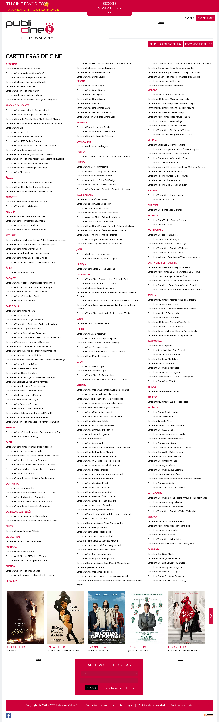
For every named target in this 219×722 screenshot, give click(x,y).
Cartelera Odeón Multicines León (93, 323)
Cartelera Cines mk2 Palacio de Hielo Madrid (98, 460)
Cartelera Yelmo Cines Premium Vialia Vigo (168, 248)
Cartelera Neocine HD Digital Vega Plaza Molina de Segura (176, 166)
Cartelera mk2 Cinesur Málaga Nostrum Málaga (171, 107)
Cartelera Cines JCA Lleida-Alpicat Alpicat (96, 338)
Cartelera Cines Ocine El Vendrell (164, 354)
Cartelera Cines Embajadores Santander (25, 497)
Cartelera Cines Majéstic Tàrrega (93, 355)
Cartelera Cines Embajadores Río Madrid (97, 456)
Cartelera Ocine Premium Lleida (92, 347)
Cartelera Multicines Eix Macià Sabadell (24, 390)
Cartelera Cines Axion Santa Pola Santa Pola (27, 163)
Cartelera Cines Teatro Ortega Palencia (167, 220)
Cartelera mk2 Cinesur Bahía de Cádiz (24, 451)
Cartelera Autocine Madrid (89, 438)
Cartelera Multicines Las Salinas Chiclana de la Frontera (32, 455)
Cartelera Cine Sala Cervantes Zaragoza (167, 562)
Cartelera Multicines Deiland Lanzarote (96, 287)
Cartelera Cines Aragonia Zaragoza (165, 567)
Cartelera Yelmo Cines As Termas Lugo (96, 375)
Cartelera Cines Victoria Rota (20, 473)
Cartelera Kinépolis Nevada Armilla (93, 127)
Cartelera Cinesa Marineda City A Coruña (25, 73)
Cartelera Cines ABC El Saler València (165, 451)
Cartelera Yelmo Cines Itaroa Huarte (166, 195)
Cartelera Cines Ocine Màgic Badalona (24, 319)
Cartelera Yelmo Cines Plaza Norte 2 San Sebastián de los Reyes (179, 63)
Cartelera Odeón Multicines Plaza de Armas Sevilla (172, 330)
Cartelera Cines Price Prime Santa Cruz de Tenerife (173, 285)
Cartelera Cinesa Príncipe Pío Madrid (94, 505)
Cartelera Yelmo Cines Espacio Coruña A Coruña (29, 77)
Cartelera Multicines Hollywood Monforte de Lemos (102, 379)
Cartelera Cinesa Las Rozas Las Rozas (95, 425)
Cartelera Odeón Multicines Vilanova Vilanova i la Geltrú (32, 421)
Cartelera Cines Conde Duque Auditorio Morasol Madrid (104, 447)
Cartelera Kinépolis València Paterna (165, 438)
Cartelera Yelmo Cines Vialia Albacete (24, 206)
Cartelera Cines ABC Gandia (161, 429)
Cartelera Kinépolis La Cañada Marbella (167, 125)
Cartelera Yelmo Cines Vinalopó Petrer (24, 149)
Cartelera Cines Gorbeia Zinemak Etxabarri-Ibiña (29, 182)
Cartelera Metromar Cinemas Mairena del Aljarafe (172, 308)
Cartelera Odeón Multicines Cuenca (23, 570)
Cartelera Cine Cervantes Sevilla (163, 317)
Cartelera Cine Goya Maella (161, 553)
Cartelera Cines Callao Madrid (91, 443)
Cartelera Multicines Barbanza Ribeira (24, 95)
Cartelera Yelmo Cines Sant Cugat (22, 399)
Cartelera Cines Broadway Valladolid (165, 502)
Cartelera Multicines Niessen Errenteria (96, 67)
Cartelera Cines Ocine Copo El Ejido (23, 225)
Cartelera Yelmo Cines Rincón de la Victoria (169, 130)
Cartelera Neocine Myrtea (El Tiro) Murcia (168, 175)
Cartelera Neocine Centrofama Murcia (166, 171)
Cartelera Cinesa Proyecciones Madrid (95, 509)
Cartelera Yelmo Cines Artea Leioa (164, 539)
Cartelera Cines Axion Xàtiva (161, 483)
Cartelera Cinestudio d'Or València (164, 474)
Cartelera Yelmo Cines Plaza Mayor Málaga (169, 116)
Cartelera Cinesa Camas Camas (163, 304)
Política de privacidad (151, 705)
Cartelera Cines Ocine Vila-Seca (163, 381)
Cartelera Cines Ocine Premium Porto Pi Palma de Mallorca (105, 225)
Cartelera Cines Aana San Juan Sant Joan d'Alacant (29, 154)
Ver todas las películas (120, 688)
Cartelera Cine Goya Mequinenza (164, 558)
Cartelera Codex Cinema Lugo (91, 370)
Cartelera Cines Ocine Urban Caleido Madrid (98, 465)
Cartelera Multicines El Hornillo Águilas (166, 144)
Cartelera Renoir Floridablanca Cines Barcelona (28, 346)
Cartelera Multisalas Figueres (91, 94)
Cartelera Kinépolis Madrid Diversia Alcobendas (100, 398)
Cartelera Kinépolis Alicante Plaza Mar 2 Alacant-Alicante (33, 118)
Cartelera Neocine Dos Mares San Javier (167, 184)
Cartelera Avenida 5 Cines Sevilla (163, 313)
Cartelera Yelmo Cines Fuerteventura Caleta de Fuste (103, 279)
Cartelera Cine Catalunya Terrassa (22, 404)
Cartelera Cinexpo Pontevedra (163, 234)
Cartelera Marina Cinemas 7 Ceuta (22, 530)
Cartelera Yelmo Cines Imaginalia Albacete (26, 201)
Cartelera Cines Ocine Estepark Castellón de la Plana (31, 520)
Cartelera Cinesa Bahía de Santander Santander (29, 501)
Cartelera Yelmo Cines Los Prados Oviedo (26, 257)
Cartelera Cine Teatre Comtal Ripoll (94, 112)
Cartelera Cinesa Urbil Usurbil (91, 76)
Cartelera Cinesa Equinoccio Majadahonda (97, 558)
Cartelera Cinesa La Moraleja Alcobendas (97, 394)
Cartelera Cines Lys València (161, 465)
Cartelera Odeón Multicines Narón (22, 90)
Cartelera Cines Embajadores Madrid (95, 451)
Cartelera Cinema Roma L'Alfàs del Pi (24, 136)
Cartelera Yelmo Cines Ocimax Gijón (23, 248)
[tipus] (109, 673)
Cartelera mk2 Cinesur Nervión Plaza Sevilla (169, 321)
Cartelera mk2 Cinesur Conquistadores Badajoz (29, 287)
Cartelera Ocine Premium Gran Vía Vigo (167, 243)
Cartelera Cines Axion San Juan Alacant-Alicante (28, 114)
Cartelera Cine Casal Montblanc (163, 358)
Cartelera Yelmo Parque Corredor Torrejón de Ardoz (174, 72)
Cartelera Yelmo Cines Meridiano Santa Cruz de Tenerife (175, 289)
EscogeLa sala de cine (109, 7)
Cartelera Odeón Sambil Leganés (93, 434)
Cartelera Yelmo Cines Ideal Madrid (94, 531)
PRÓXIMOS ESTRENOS (198, 44)
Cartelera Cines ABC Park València (164, 456)
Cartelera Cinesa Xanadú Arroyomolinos (96, 412)
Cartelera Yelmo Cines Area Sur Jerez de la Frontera (31, 464)
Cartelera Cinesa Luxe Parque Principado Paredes (30, 262)
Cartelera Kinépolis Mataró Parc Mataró (25, 386)
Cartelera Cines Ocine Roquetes (163, 367)
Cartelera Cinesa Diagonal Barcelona (23, 328)
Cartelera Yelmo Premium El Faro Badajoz (26, 291)
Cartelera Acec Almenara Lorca (163, 162)
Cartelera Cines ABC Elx (17, 132)
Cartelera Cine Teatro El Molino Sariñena (96, 184)
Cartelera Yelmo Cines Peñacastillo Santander (28, 505)
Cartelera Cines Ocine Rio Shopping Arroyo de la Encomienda (177, 497)
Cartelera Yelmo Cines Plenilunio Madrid (96, 549)
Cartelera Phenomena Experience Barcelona (27, 341)
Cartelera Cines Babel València (162, 460)
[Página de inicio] (30, 27)
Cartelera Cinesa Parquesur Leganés (95, 429)
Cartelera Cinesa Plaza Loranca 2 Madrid (96, 500)
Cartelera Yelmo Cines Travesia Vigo (165, 252)
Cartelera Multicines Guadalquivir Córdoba (26, 560)
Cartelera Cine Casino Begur (90, 85)
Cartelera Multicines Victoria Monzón (94, 175)
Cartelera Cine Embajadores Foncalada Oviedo (28, 253)
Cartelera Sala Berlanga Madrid (92, 527)
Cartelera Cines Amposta (160, 345)
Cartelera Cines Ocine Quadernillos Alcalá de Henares (103, 389)
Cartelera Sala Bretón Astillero (20, 488)
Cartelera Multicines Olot (89, 103)
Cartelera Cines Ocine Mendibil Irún (94, 72)
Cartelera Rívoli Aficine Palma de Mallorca (97, 234)
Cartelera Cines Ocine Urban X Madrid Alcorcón (100, 403)
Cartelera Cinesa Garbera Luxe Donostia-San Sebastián (104, 63)
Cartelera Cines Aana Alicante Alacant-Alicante (28, 110)
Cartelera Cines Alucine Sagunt (162, 443)
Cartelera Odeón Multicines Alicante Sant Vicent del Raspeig (35, 158)
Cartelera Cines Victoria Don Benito (23, 296)
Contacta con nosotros (100, 705)
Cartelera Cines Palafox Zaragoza (164, 571)
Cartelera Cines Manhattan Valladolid (165, 506)
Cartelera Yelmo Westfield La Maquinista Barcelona (31, 350)
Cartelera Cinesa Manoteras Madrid (94, 491)
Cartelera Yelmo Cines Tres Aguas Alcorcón (98, 407)
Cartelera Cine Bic (14, 127)
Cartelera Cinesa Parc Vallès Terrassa (24, 408)
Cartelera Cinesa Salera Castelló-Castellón (26, 516)
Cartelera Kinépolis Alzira (160, 420)
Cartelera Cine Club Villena (18, 172)
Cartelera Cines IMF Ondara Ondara (23, 141)
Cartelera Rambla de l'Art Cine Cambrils (167, 350)
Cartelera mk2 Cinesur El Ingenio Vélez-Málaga (170, 134)
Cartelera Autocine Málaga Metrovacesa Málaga (171, 103)
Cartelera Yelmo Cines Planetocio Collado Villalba (100, 416)
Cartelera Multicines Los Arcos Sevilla (166, 326)
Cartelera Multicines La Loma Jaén (93, 253)
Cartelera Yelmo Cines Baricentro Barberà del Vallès (31, 324)
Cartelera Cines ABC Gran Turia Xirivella (167, 487)
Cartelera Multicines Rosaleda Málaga (166, 112)
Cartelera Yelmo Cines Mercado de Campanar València (174, 478)
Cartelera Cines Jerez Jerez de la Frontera (26, 460)
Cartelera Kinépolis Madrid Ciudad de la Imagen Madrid (104, 514)
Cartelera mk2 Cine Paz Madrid (92, 518)
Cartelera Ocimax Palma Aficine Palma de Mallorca (101, 230)
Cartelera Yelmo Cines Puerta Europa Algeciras (29, 446)
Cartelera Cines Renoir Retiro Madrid (95, 478)
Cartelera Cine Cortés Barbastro (92, 166)
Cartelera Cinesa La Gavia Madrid (93, 483)
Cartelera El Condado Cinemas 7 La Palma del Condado (103, 156)
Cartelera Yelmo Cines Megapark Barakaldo (169, 525)
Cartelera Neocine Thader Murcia (164, 180)
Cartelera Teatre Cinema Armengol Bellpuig (98, 342)
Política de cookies (182, 705)
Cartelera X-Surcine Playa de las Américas (168, 276)
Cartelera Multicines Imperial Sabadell (24, 395)
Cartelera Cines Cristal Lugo (90, 366)
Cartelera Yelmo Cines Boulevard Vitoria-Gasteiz (29, 191)
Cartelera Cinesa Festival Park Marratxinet (97, 212)
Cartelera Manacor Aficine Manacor (94, 203)
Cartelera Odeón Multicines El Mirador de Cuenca (30, 575)
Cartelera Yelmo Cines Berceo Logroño (96, 268)
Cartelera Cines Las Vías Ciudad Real (23, 541)
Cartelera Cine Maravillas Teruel (163, 391)
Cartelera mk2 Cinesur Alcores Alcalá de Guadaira (172, 299)
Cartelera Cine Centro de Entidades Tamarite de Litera (103, 189)
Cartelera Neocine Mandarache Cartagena (168, 153)
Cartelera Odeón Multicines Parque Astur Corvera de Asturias (36, 239)
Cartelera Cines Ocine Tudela (162, 199)
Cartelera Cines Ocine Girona (91, 98)
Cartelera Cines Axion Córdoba (21, 551)
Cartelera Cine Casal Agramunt (91, 333)
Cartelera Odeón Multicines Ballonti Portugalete (171, 543)
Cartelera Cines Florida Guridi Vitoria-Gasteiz (27, 186)
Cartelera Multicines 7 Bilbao (162, 534)
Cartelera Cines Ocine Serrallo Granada (96, 131)
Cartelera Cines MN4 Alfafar (161, 416)
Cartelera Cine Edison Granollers (21, 368)
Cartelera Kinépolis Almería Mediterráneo (26, 216)
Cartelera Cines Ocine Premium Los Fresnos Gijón (30, 244)
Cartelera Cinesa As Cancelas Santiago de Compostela (32, 99)
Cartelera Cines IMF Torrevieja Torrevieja (26, 167)
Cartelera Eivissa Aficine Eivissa (92, 199)
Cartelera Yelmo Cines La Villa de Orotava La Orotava (174, 271)
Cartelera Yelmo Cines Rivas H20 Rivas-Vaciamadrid (102, 576)
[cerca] (109, 680)
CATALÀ (189, 18)
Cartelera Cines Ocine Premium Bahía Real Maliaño (30, 492)
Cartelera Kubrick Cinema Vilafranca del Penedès (29, 412)
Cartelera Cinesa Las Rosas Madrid (94, 487)
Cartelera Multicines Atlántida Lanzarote (96, 283)
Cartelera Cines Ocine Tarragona (164, 372)
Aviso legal (126, 705)
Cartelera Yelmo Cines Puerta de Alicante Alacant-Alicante (34, 123)
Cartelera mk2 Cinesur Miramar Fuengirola (168, 98)
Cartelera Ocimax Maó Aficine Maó (93, 208)
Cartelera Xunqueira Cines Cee (20, 86)
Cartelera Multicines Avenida (161, 224)
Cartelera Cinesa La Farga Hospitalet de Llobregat (30, 377)
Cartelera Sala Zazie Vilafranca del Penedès (27, 417)
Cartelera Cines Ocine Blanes (91, 90)
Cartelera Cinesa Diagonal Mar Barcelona (26, 333)
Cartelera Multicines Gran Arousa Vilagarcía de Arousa (174, 257)
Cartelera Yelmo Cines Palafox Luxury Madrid (99, 545)
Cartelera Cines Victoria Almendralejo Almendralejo (30, 282)
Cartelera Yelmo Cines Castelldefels (23, 355)
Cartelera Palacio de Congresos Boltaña (96, 171)
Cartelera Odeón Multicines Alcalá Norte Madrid (100, 522)
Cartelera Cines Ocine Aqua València (165, 469)
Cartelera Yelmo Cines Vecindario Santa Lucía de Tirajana (104, 313)
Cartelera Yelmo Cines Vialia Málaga (165, 121)
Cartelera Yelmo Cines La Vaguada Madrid (97, 540)
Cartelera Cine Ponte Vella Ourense (165, 209)
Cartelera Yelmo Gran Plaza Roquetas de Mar (28, 229)
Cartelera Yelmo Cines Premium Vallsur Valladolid (172, 511)
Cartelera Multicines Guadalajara (92, 146)
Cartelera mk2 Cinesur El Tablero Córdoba (26, 556)
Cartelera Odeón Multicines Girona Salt (96, 116)
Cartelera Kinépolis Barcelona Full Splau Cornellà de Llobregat (36, 359)
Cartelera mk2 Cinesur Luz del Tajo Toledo (169, 401)
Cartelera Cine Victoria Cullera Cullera (166, 425)
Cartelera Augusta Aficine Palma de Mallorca (98, 217)
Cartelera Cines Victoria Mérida (21, 300)
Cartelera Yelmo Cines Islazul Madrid (95, 536)
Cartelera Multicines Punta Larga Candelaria (169, 267)
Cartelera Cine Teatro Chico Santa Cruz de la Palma (173, 280)
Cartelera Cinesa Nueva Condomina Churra (168, 158)
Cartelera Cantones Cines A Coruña (23, 68)
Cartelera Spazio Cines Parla (90, 567)
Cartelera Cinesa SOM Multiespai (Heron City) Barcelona (33, 337)
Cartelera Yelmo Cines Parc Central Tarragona (170, 376)
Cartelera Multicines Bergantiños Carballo (26, 81)
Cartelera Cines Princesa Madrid (92, 469)
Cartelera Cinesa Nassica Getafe (92, 420)
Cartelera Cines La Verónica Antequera (166, 94)
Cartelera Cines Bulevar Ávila (20, 272)
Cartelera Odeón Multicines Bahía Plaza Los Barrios (31, 468)
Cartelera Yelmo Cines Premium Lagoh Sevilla (170, 335)
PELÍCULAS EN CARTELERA (166, 44)
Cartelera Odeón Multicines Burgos (23, 436)
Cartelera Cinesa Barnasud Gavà (21, 364)
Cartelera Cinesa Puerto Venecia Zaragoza (168, 580)
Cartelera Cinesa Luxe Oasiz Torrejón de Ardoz (171, 67)
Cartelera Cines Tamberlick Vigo (163, 239)
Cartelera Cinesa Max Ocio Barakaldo (166, 521)
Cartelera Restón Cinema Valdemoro (166, 85)
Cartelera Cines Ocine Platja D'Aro (93, 107)
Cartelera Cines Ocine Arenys (20, 315)
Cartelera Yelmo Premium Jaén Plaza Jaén (97, 258)
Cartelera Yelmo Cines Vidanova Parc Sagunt (169, 447)
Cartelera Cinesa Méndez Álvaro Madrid (96, 496)
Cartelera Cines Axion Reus (161, 363)
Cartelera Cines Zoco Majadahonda (94, 554)
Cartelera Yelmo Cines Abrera (20, 310)
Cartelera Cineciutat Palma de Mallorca (95, 221)
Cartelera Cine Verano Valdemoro (164, 81)
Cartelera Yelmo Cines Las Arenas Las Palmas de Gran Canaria (107, 300)
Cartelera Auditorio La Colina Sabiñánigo (96, 180)
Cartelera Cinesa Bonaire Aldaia (163, 412)
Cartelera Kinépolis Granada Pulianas (95, 135)
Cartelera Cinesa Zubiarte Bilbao (163, 530)
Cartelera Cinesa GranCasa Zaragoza (166, 576)
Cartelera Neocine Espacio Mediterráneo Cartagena (173, 149)
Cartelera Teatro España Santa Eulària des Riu (99, 243)
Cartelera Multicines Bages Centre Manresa (27, 381)
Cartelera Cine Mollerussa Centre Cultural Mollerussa (102, 351)
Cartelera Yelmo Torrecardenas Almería (25, 220)
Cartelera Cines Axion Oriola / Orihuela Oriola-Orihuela (32, 145)
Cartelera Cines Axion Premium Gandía (166, 434)
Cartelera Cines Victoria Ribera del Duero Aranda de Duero (34, 432)
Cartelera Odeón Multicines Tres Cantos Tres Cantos (174, 76)
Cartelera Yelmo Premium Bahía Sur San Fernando (30, 477)
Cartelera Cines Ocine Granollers (22, 372)
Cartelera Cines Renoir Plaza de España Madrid (100, 474)
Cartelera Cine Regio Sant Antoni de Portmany (99, 239)
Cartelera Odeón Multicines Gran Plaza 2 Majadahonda (103, 562)
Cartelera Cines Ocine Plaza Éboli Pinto (96, 571)
